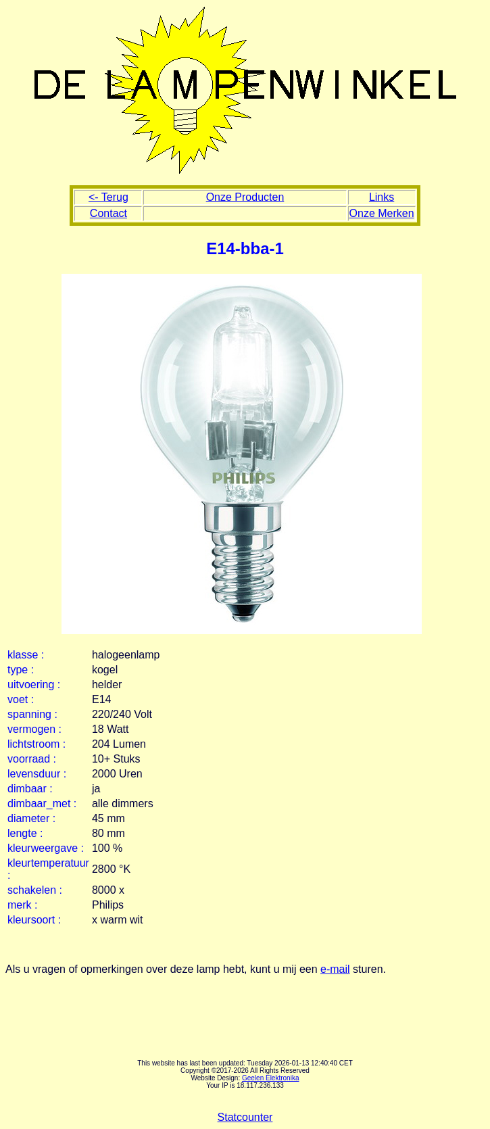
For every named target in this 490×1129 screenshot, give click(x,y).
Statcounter (245, 1117)
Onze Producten (245, 197)
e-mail (335, 969)
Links (381, 197)
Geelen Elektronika (270, 1078)
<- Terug (108, 197)
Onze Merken (381, 213)
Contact (108, 213)
